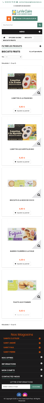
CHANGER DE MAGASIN (22, 6)
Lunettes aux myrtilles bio (22, 149)
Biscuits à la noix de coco (22, 200)
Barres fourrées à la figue (22, 251)
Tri (3, 57)
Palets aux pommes (22, 302)
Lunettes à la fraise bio (22, 98)
